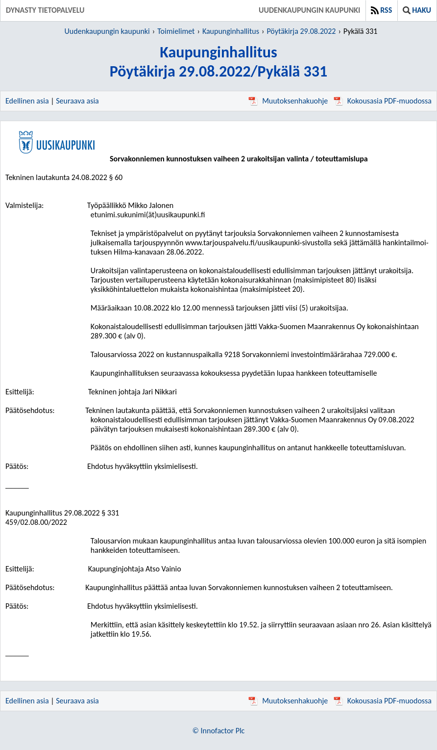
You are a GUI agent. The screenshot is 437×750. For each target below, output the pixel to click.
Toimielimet (175, 31)
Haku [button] (417, 10)
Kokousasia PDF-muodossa (383, 100)
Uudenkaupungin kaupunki (309, 10)
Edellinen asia (27, 100)
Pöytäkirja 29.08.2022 (301, 31)
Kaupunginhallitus (230, 31)
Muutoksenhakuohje (288, 100)
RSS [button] (381, 10)
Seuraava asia (77, 100)
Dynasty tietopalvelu (45, 10)
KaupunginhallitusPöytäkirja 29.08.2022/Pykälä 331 (219, 62)
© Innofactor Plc (219, 730)
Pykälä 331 (360, 31)
